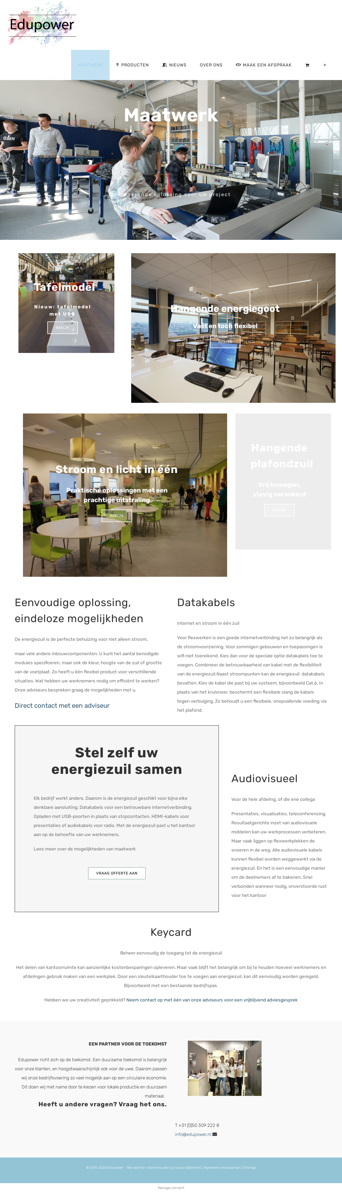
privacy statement (186, 1168)
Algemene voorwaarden (222, 1168)
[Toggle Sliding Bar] (325, 65)
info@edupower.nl (193, 1134)
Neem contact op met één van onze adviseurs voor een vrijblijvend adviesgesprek (212, 1000)
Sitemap (249, 1168)
